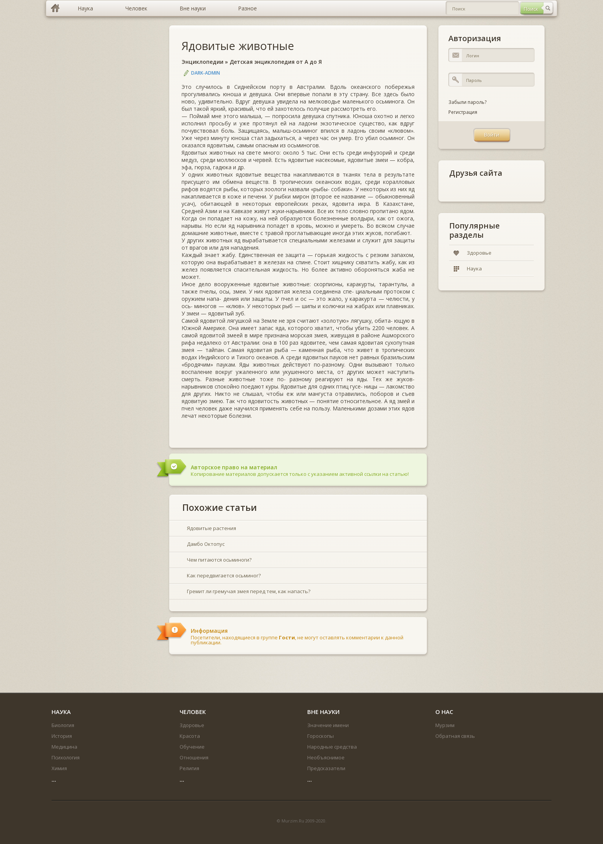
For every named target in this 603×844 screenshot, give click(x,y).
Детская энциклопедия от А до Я (276, 61)
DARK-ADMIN (205, 73)
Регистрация (462, 112)
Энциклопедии (202, 61)
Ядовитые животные (238, 45)
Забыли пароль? (467, 102)
